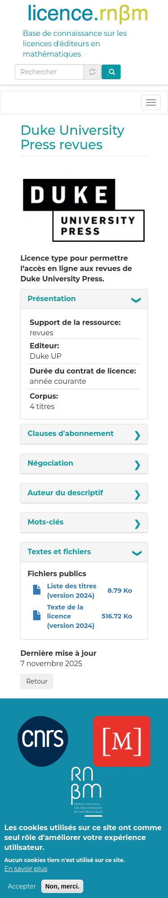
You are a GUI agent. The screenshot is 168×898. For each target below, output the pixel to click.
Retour (36, 681)
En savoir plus (25, 875)
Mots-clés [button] (45, 522)
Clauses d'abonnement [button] (70, 433)
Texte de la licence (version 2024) (71, 616)
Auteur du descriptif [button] (65, 493)
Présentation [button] (51, 298)
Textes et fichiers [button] (59, 551)
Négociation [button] (50, 463)
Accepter (22, 893)
